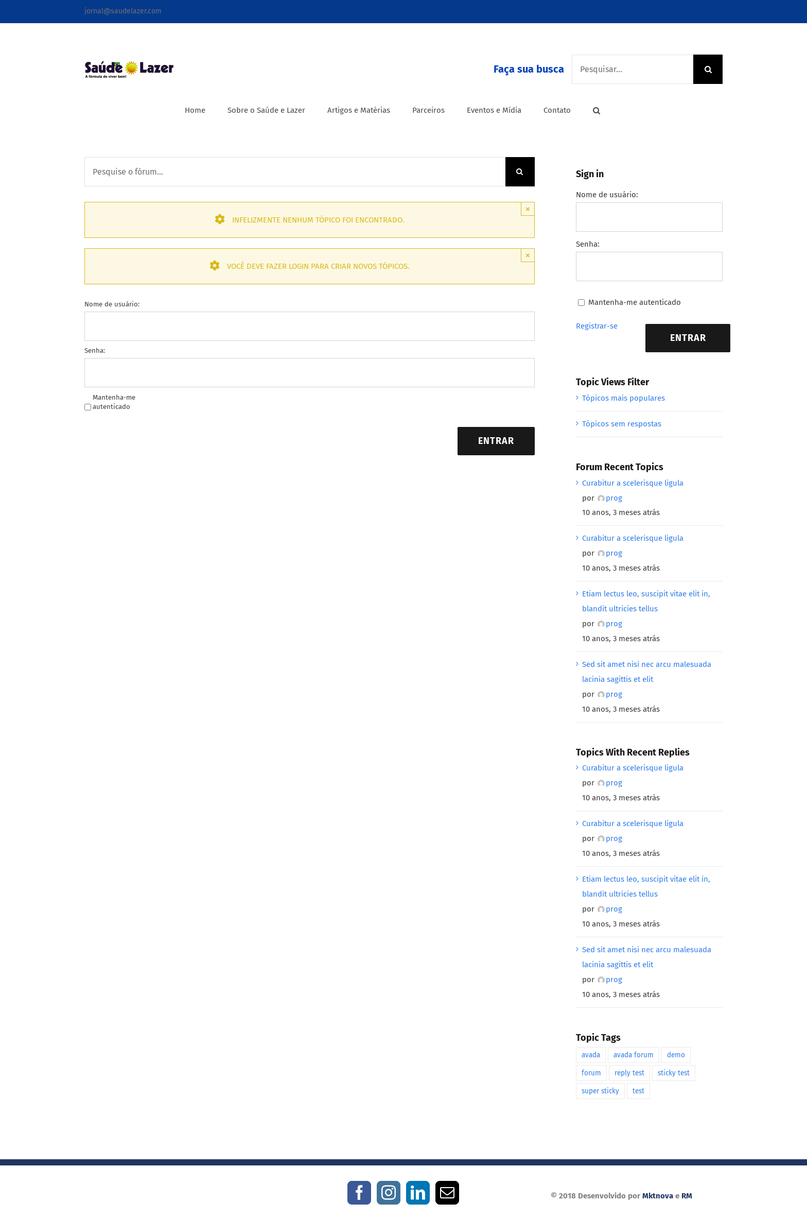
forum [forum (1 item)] (591, 1073)
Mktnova (657, 1195)
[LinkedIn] (418, 1193)
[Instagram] (388, 1193)
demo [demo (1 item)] (676, 1055)
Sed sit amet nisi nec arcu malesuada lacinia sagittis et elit (646, 672)
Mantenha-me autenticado (114, 401)
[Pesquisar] (708, 69)
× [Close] (527, 208)
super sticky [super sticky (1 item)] (600, 1091)
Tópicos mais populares (623, 398)
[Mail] (447, 1193)
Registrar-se (597, 326)
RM (686, 1195)
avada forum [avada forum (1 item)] (633, 1055)
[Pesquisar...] (632, 69)
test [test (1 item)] (638, 1091)
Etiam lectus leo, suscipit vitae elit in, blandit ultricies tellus (646, 601)
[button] (596, 110)
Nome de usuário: (111, 304)
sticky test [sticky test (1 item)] (674, 1073)
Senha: (94, 350)
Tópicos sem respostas (621, 423)
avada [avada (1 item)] (591, 1055)
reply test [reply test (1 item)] (629, 1073)
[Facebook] (359, 1193)
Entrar (496, 441)
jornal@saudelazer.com (123, 11)
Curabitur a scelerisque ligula (632, 483)
